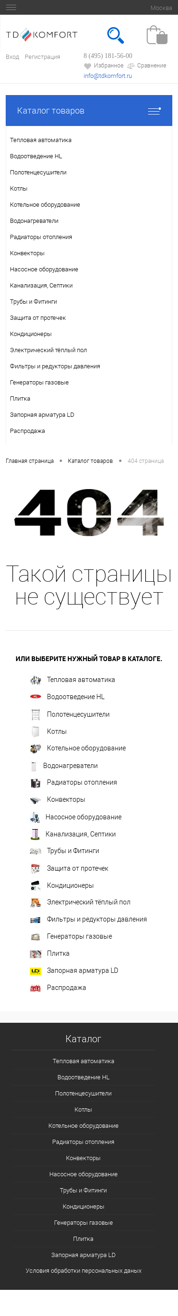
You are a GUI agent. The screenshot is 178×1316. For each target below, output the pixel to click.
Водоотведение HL (67, 697)
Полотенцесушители (70, 714)
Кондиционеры (62, 886)
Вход (12, 56)
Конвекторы (57, 800)
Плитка (50, 954)
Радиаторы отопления (73, 783)
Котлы (48, 732)
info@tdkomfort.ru (108, 75)
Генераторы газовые (71, 936)
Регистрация (42, 56)
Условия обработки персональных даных (83, 1270)
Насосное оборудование (76, 817)
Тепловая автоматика (72, 680)
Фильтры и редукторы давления (88, 919)
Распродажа (58, 988)
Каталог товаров (89, 110)
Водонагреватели (64, 766)
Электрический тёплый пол (80, 903)
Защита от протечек (69, 868)
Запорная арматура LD (74, 971)
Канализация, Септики (73, 834)
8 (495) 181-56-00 (108, 55)
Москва (161, 7)
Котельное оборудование (78, 749)
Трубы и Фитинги (64, 851)
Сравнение (146, 66)
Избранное (103, 66)
